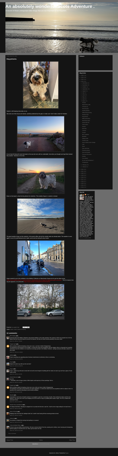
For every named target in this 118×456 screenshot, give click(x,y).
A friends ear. (85, 106)
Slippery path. (85, 138)
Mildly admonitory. (86, 118)
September (85, 89)
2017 (82, 179)
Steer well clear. (85, 148)
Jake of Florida (13, 411)
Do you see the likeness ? (88, 160)
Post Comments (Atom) (44, 444)
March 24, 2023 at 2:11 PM (16, 392)
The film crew (85, 140)
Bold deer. (84, 128)
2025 (82, 77)
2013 (82, 187)
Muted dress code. (86, 104)
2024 (82, 79)
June (83, 95)
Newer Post (10, 440)
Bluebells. (84, 136)
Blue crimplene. (85, 134)
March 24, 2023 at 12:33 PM (16, 359)
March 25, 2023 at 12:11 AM (16, 430)
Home (41, 440)
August (84, 91)
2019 (82, 175)
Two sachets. (85, 158)
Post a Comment (12, 433)
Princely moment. (86, 150)
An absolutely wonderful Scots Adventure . (50, 6)
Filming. (84, 156)
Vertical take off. (85, 122)
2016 (82, 181)
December (84, 83)
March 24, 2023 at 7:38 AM (16, 341)
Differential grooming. (87, 112)
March (84, 100)
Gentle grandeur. (86, 110)
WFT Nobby (13, 335)
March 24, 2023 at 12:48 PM (16, 365)
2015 (82, 183)
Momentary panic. (86, 120)
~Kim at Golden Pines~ (15, 425)
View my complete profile (85, 237)
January (84, 166)
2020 (82, 173)
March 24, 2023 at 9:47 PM (16, 422)
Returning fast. (85, 108)
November (84, 85)
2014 (82, 185)
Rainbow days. (85, 114)
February (84, 164)
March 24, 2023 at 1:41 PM (16, 374)
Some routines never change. (89, 142)
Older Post (72, 440)
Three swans (85, 124)
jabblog (12, 355)
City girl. (84, 132)
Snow (83, 146)
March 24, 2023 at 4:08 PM (16, 401)
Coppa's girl (13, 344)
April (83, 99)
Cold (83, 144)
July (83, 93)
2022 (82, 169)
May (83, 97)
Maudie (11, 395)
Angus (11, 368)
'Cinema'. (84, 130)
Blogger (66, 453)
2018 (82, 177)
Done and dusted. (86, 152)
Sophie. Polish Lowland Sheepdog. (18, 329)
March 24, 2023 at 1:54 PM (16, 382)
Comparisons (85, 162)
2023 (82, 81)
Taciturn (84, 126)
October (84, 87)
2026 (82, 75)
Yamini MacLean (14, 377)
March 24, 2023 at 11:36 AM (16, 352)
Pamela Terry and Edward (16, 404)
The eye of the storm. (87, 154)
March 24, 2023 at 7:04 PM (16, 415)
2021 (82, 171)
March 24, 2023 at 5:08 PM (16, 408)
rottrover (12, 418)
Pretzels (84, 102)
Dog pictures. (85, 116)
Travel (11, 362)
